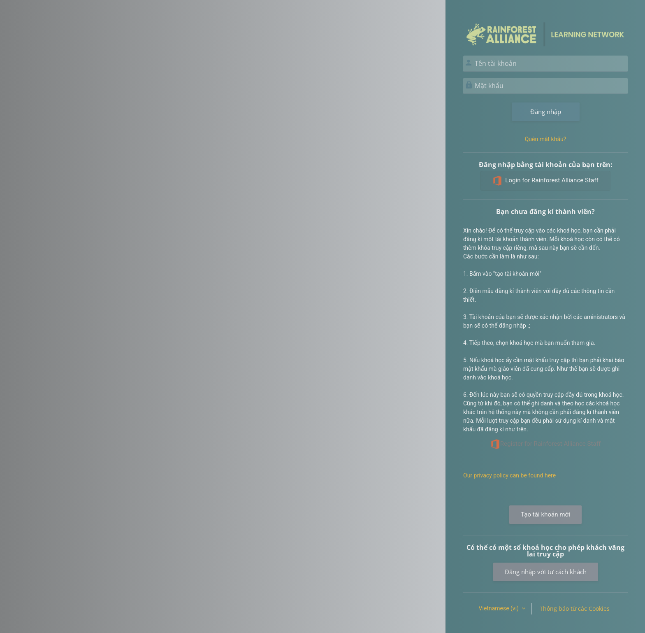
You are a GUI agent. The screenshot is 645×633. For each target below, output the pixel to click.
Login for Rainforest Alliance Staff (545, 181)
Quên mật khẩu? (545, 139)
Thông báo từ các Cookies (575, 608)
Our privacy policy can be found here (509, 475)
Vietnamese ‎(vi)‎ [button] (499, 608)
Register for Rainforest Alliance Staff (545, 444)
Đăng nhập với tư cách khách (546, 572)
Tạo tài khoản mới (545, 514)
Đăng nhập (545, 111)
